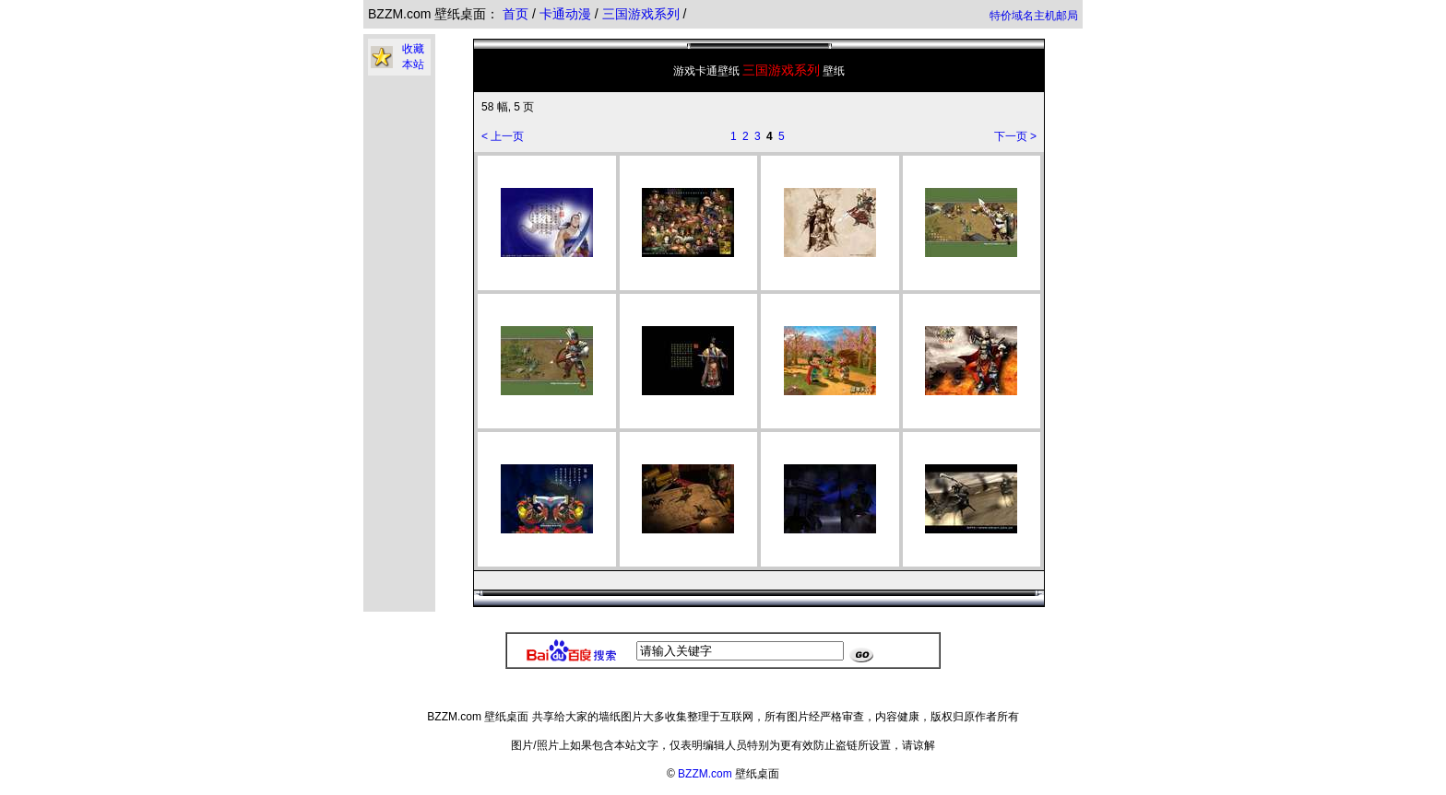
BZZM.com (705, 773)
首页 (515, 13)
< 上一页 (502, 136)
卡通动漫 (567, 13)
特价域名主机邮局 (1034, 15)
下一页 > (1015, 136)
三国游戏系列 (642, 13)
